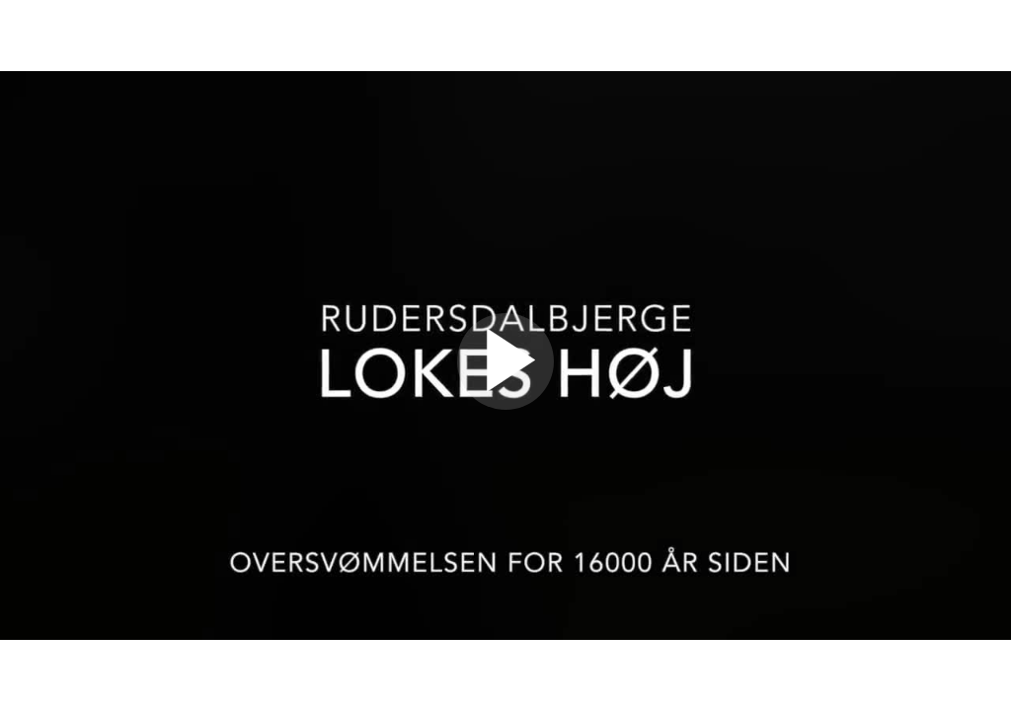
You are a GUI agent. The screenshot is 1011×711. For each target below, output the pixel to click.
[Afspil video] (505, 405)
